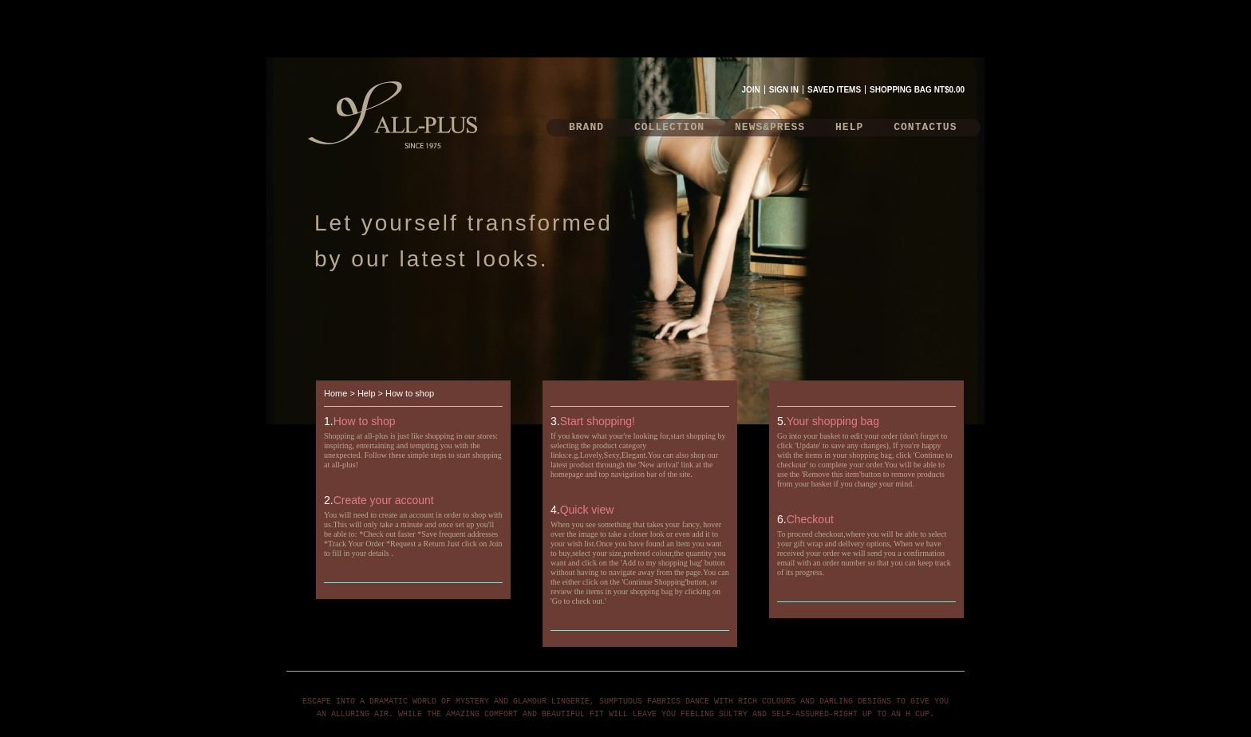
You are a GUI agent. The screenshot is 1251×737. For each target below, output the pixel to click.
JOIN (750, 89)
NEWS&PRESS (770, 127)
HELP (849, 127)
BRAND (586, 127)
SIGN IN (784, 89)
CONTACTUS (925, 127)
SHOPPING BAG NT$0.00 (917, 89)
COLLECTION (669, 127)
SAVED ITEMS (834, 89)
